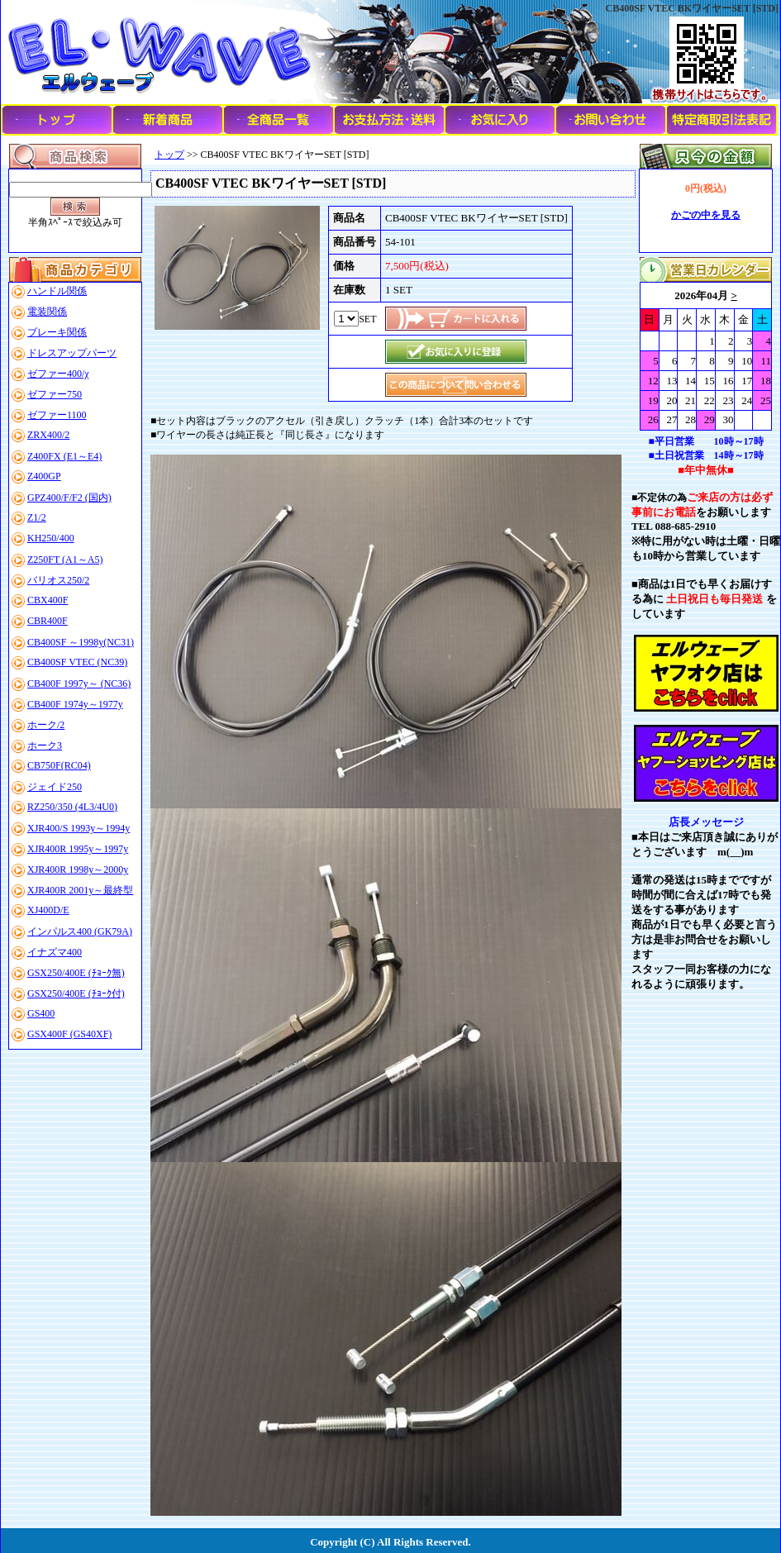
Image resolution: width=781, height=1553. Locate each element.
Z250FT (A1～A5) (64, 559)
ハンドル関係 (57, 291)
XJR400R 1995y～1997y (77, 849)
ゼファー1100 (57, 415)
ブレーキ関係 (57, 332)
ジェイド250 (54, 787)
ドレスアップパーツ (72, 353)
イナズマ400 (54, 952)
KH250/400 (50, 538)
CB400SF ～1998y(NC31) (80, 642)
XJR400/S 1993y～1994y (78, 828)
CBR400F (47, 620)
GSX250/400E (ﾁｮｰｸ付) (76, 993)
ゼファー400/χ (58, 373)
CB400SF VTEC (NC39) (77, 662)
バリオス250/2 (58, 580)
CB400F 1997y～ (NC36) (79, 683)
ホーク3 (44, 745)
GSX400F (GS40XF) (69, 1034)
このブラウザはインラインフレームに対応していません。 (706, 356)
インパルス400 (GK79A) (79, 931)
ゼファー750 (54, 394)
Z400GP (44, 476)
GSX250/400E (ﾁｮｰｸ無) (76, 973)
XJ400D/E (48, 910)
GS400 (41, 1013)
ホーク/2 (45, 725)
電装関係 (47, 311)
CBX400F (47, 600)
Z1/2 (36, 517)
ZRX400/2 (48, 435)
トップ (169, 154)
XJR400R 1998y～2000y (77, 869)
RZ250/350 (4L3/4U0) (72, 806)
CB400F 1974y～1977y (75, 704)
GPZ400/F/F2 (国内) (69, 497)
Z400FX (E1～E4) (64, 456)
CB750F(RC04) (59, 765)
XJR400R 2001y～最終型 (80, 890)
